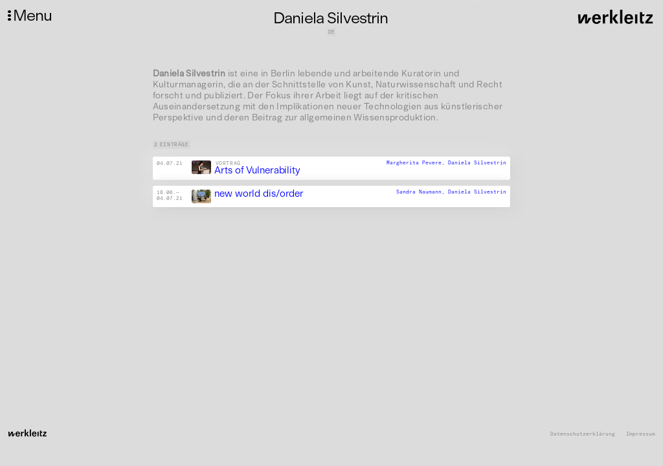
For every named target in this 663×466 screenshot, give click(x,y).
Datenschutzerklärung (582, 434)
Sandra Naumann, (422, 191)
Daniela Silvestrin (477, 162)
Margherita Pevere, (417, 162)
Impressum (640, 434)
